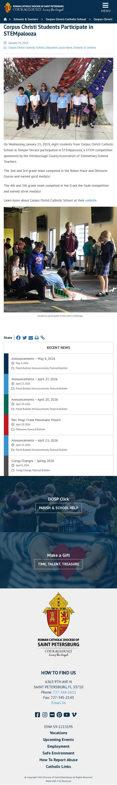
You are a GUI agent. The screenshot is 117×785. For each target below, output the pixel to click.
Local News (65, 47)
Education (52, 47)
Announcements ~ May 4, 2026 (33, 358)
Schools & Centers (85, 47)
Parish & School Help (58, 507)
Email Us (58, 702)
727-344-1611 (64, 692)
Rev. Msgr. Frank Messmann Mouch (36, 420)
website (90, 200)
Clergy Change (23, 470)
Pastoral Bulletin (59, 368)
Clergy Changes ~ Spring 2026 (32, 461)
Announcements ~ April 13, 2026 (34, 440)
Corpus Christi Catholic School (26, 47)
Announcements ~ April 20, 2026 (34, 399)
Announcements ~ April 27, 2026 (34, 379)
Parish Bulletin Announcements (32, 368)
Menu (105, 7)
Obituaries (21, 429)
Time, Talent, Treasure (58, 564)
